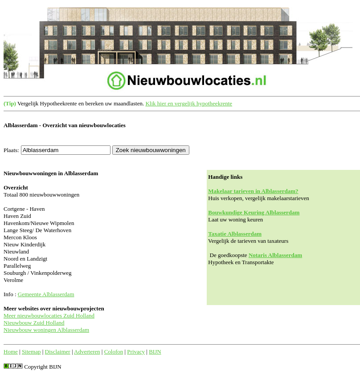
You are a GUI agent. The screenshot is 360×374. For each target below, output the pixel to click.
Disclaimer (57, 351)
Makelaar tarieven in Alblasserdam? (253, 191)
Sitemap (31, 351)
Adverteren (87, 351)
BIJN (155, 351)
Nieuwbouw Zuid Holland (34, 322)
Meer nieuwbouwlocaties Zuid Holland (49, 315)
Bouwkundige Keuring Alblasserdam (253, 212)
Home (11, 351)
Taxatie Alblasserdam (235, 233)
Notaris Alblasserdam (275, 255)
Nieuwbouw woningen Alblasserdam (46, 329)
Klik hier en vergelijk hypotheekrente (188, 103)
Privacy (136, 351)
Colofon (113, 351)
